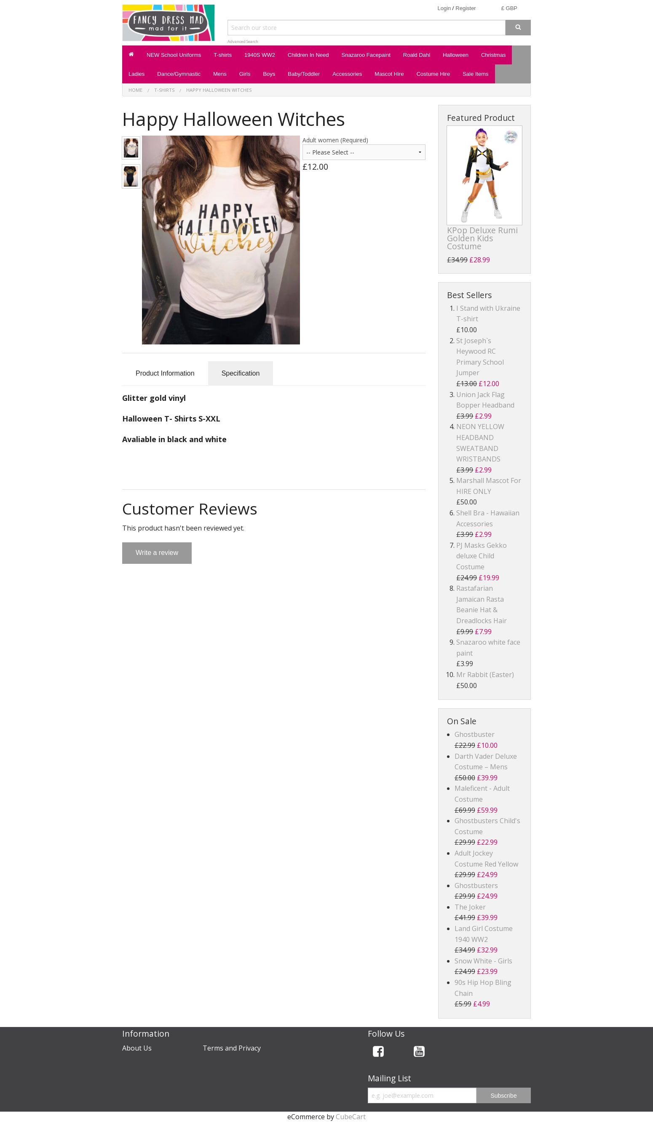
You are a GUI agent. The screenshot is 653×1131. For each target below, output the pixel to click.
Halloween (455, 55)
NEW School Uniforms (174, 55)
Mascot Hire (389, 74)
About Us (137, 1048)
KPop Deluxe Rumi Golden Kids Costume (482, 238)
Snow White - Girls (483, 961)
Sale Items (475, 74)
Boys (269, 74)
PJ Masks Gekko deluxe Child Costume (481, 556)
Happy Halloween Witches (219, 90)
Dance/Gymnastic (179, 74)
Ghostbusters (476, 885)
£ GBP (509, 8)
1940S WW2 (259, 55)
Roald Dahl (416, 55)
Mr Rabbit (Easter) (485, 674)
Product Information (165, 373)
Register (465, 8)
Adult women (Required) (335, 140)
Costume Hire (433, 74)
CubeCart (351, 1116)
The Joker (470, 907)
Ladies (136, 74)
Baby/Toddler (304, 74)
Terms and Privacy (232, 1048)
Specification (241, 373)
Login (444, 8)
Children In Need (308, 55)
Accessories (347, 74)
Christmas (493, 55)
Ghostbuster (475, 734)
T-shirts (223, 55)
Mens (220, 74)
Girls (245, 74)
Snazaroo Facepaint (365, 55)
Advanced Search (242, 41)
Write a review (157, 552)
